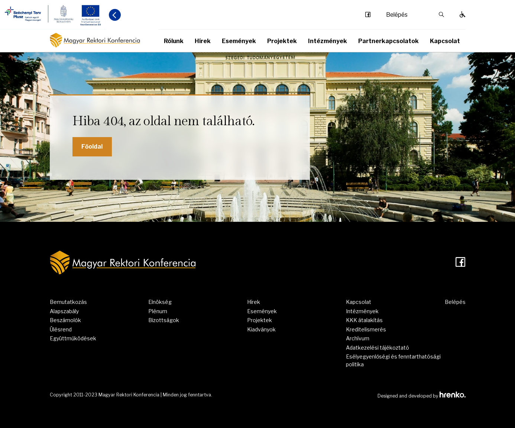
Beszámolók (65, 320)
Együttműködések (73, 338)
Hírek (203, 41)
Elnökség (160, 302)
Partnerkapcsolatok (388, 41)
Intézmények (327, 41)
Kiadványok (261, 329)
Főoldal (92, 146)
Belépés (397, 15)
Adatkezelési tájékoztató (377, 347)
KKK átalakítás (364, 320)
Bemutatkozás (68, 302)
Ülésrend (61, 329)
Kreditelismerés (366, 329)
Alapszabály (64, 311)
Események (239, 41)
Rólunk (174, 41)
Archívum (357, 338)
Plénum (157, 311)
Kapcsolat (445, 41)
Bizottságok (163, 320)
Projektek (282, 41)
